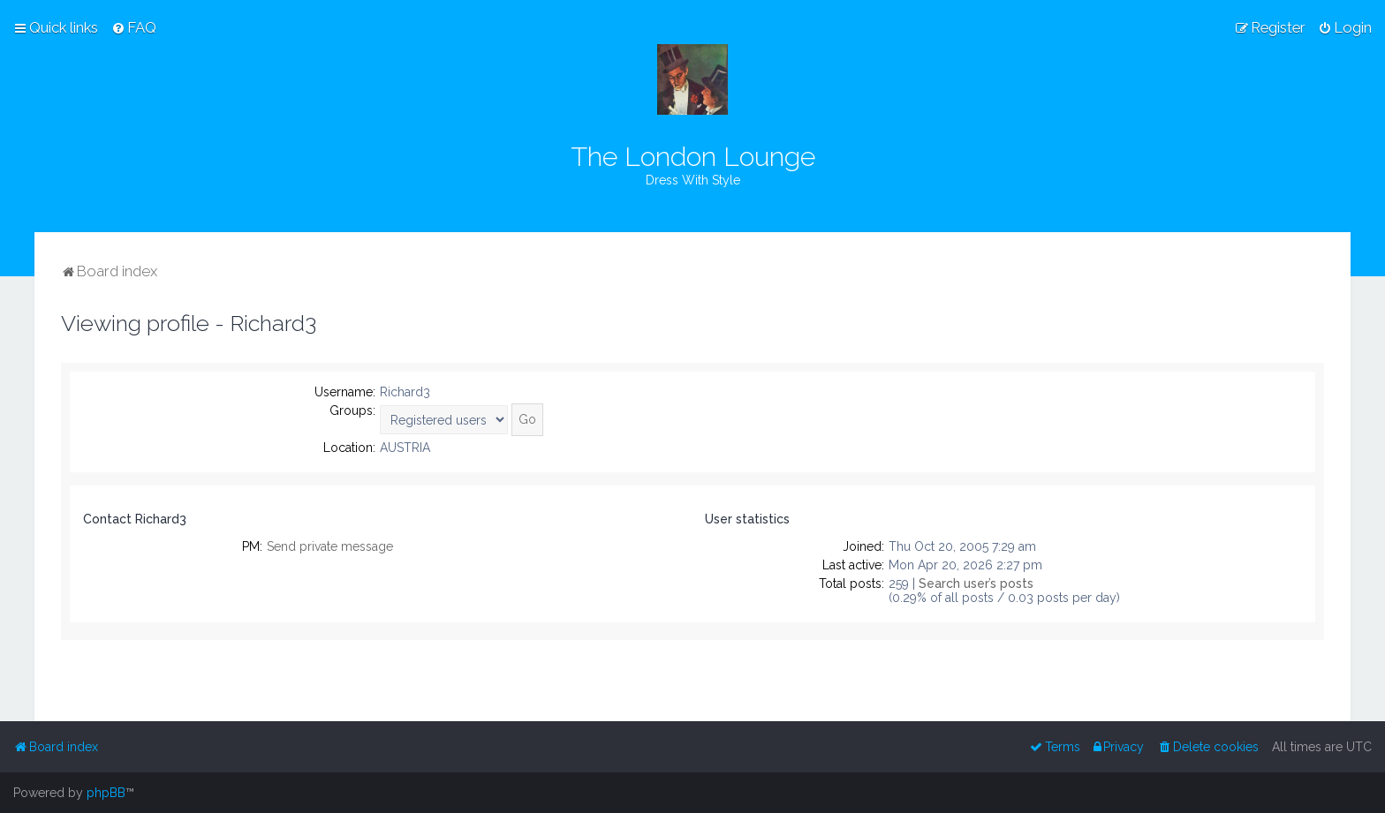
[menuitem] (133, 27)
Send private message (330, 546)
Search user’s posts (976, 583)
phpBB (106, 793)
